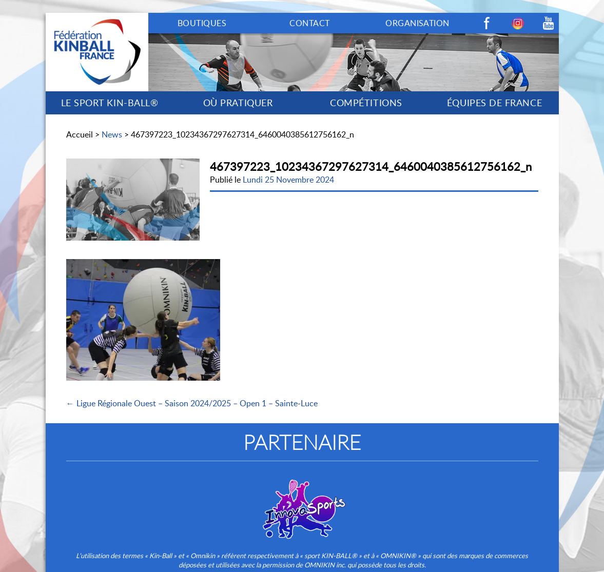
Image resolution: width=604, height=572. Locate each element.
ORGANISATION (417, 23)
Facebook (487, 23)
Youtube (548, 23)
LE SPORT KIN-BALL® (110, 102)
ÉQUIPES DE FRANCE (494, 102)
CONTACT (309, 23)
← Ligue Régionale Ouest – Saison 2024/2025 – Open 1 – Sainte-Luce (192, 403)
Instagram (518, 23)
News (112, 134)
